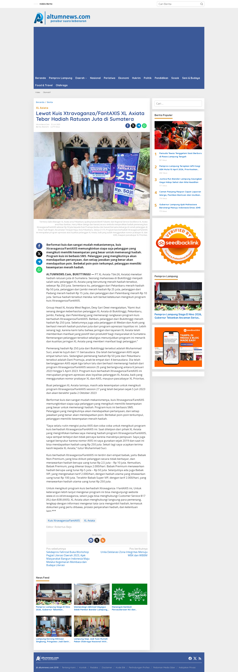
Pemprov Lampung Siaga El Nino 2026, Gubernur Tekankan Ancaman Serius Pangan (53, 608)
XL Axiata (42, 108)
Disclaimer (107, 667)
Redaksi (94, 667)
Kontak (82, 667)
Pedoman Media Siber (164, 667)
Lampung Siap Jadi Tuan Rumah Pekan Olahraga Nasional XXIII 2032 (91, 640)
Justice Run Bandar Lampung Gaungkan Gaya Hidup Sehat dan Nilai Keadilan (180, 180)
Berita (38, 127)
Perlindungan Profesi (139, 667)
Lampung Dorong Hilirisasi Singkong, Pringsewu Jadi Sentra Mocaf (53, 640)
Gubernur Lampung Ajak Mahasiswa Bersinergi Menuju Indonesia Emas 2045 (180, 206)
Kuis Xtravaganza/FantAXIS (64, 520)
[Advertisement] (119, 50)
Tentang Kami (69, 667)
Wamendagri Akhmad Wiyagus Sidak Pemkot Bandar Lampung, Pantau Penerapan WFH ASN (91, 608)
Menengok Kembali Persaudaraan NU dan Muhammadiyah (123, 608)
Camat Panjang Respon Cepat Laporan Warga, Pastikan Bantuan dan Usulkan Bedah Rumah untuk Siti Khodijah (180, 193)
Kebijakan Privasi (187, 667)
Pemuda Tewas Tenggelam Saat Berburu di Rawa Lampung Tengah (180, 155)
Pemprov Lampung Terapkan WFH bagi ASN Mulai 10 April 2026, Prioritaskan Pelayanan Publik (179, 168)
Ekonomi (45, 127)
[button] (201, 4)
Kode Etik (120, 667)
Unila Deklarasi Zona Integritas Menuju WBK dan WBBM (123, 552)
